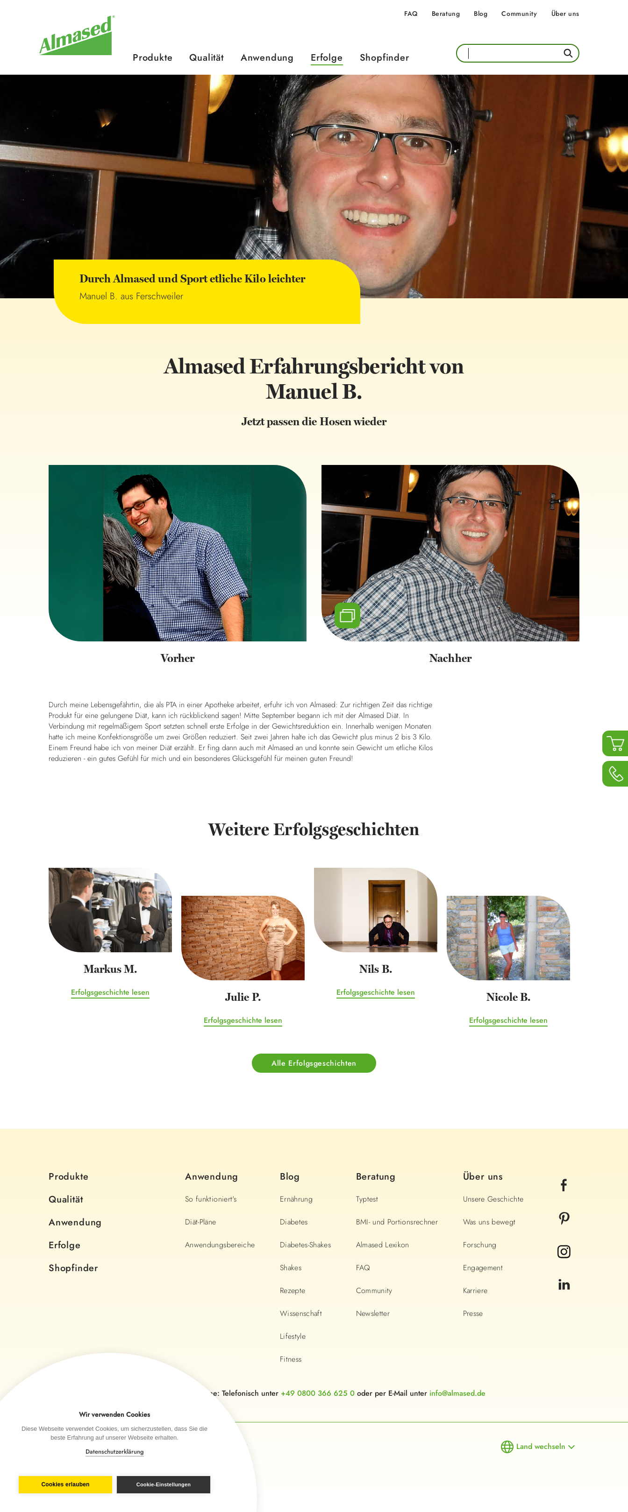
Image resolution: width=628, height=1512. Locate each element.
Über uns (565, 13)
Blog (480, 13)
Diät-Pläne (200, 1222)
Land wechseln (540, 1447)
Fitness (290, 1360)
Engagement (483, 1268)
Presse (473, 1314)
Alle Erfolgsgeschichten (314, 1063)
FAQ (411, 13)
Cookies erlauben (63, 1485)
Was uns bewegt (489, 1222)
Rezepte (292, 1291)
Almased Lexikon (382, 1245)
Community (519, 13)
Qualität (206, 57)
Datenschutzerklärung (115, 1451)
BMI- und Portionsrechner (397, 1222)
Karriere (475, 1291)
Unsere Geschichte (493, 1200)
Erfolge (327, 57)
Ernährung (296, 1200)
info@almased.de (457, 1394)
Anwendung (267, 57)
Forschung (480, 1245)
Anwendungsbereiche (220, 1245)
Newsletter (373, 1314)
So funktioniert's (210, 1200)
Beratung (446, 13)
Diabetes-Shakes (305, 1245)
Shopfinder (384, 57)
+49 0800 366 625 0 (318, 1394)
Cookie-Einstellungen (165, 1484)
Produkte (152, 57)
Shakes (290, 1268)
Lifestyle (293, 1337)
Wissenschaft (301, 1314)
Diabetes (294, 1222)
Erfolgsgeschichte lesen (110, 993)
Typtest (367, 1200)
